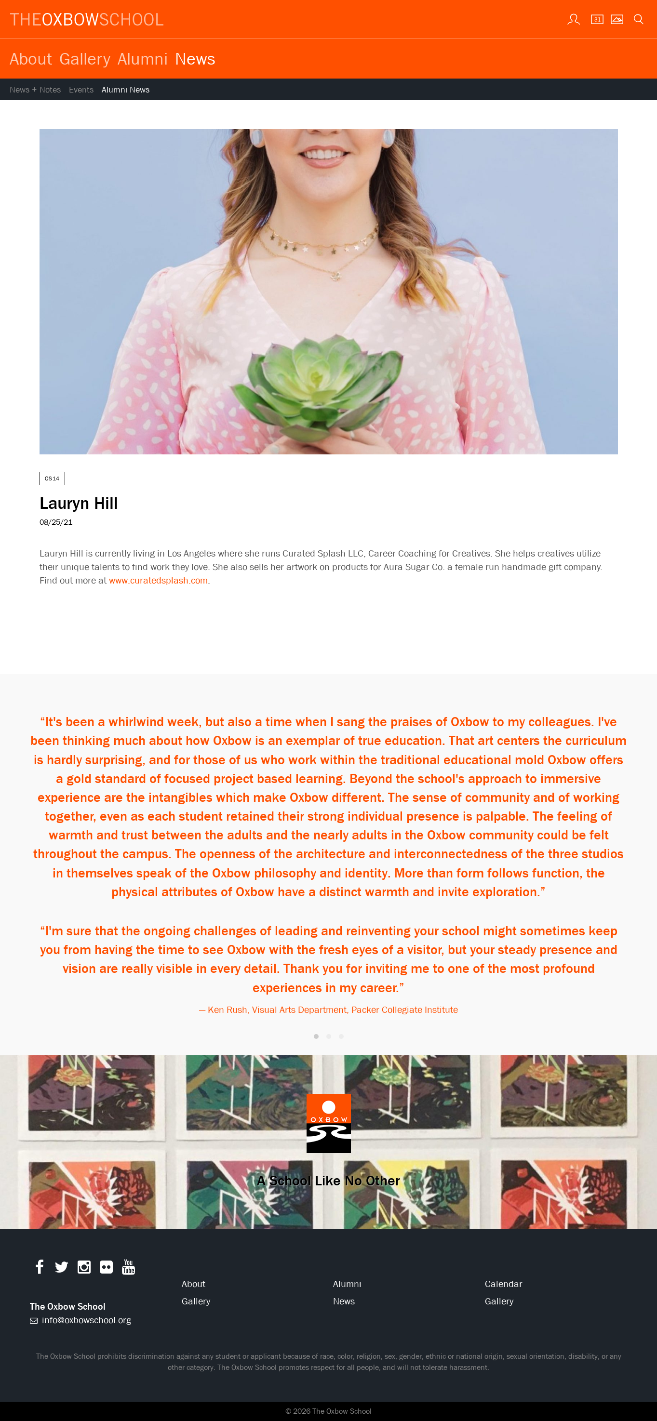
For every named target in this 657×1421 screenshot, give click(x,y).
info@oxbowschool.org (81, 1320)
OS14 (52, 478)
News (195, 58)
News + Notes (35, 89)
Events (81, 89)
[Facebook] (40, 1269)
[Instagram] (84, 1269)
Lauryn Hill (79, 502)
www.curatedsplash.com (158, 580)
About (31, 58)
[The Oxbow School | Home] (87, 19)
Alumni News (125, 89)
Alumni (143, 58)
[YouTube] (128, 1269)
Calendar (504, 1284)
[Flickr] (106, 1269)
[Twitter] (62, 1269)
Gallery (84, 58)
